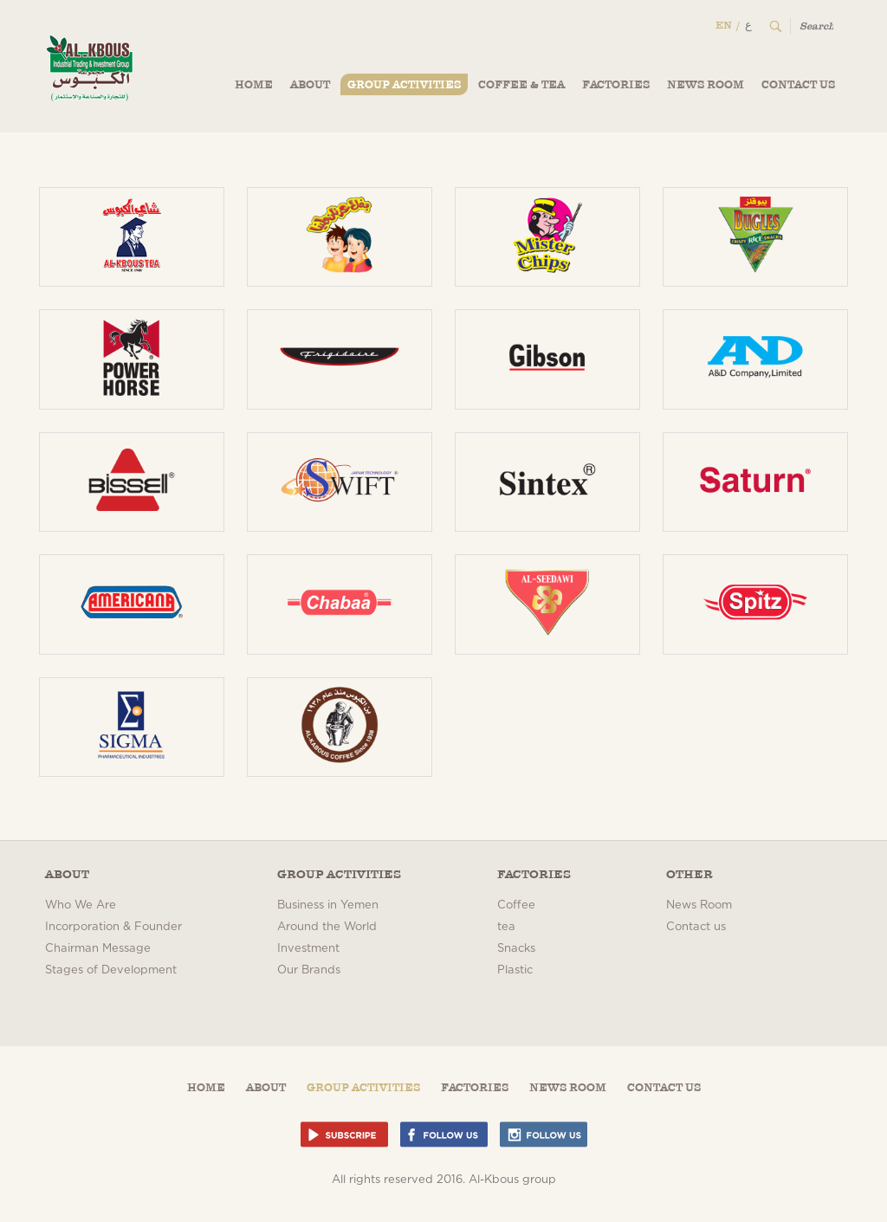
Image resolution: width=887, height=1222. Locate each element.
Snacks (516, 948)
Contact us (798, 84)
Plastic (515, 970)
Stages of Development (111, 970)
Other (689, 874)
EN (723, 25)
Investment (308, 948)
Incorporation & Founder (113, 927)
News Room (705, 84)
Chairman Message (98, 948)
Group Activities (404, 84)
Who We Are (80, 905)
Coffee (516, 905)
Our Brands (308, 970)
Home (254, 84)
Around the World (327, 927)
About (310, 84)
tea (506, 927)
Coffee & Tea (521, 84)
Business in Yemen (328, 905)
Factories (616, 84)
